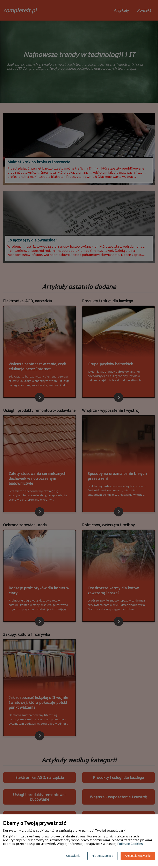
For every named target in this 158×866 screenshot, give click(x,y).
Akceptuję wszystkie (138, 855)
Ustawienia (73, 855)
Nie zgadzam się (102, 855)
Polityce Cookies (130, 843)
